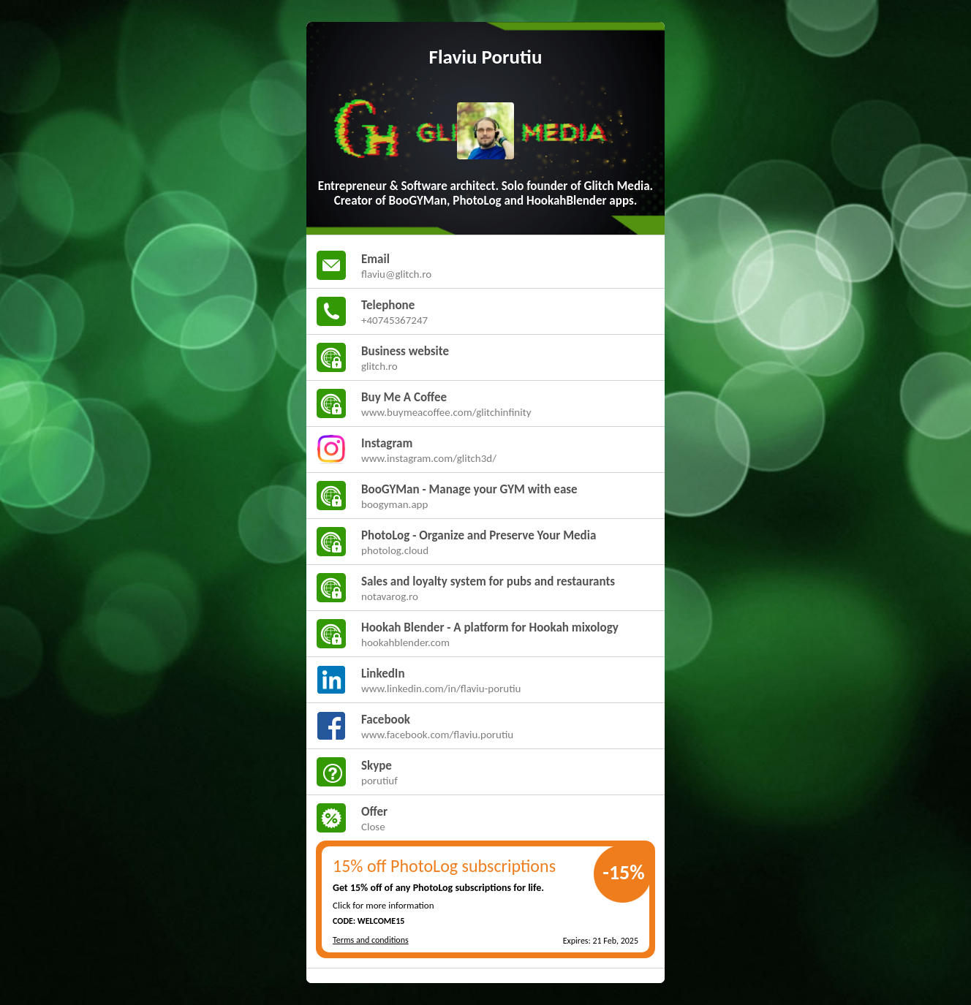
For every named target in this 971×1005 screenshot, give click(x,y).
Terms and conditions (371, 940)
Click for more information (383, 905)
